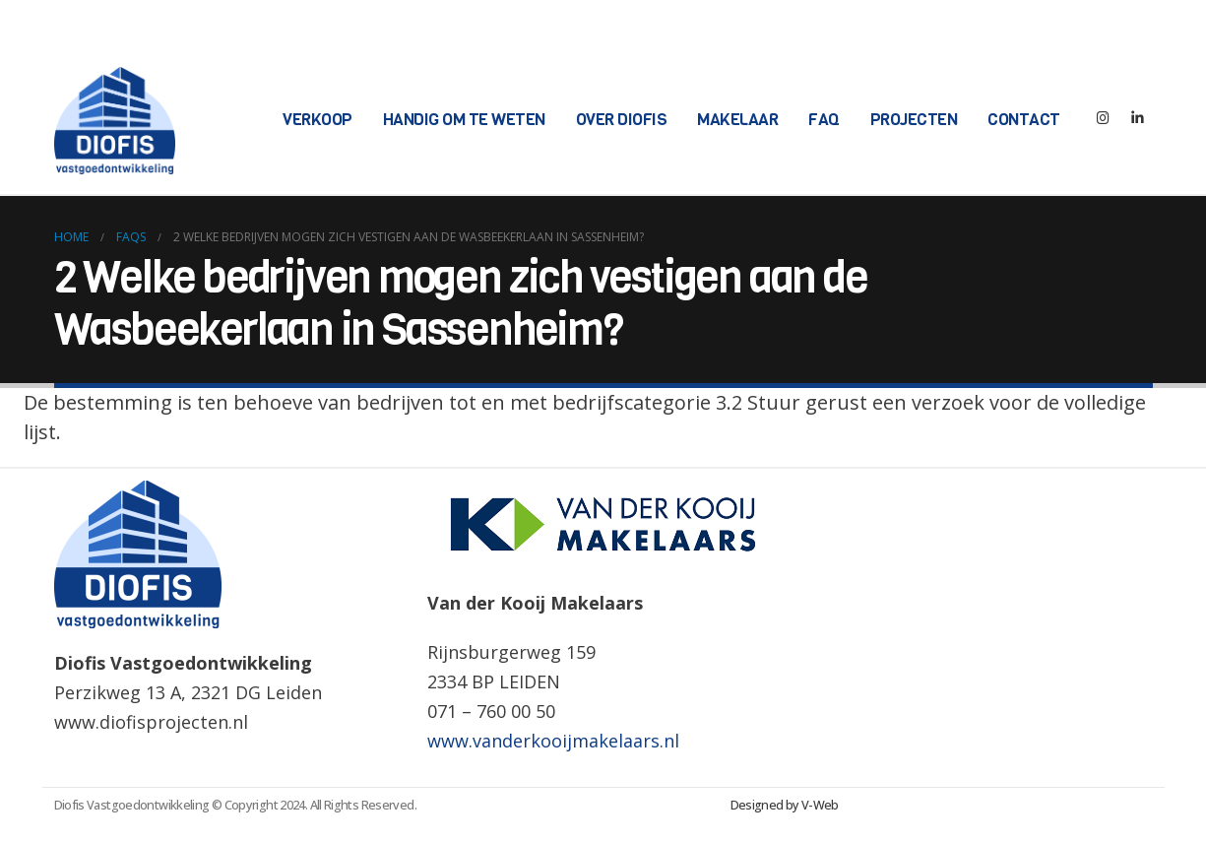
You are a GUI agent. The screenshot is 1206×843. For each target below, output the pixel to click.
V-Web (820, 805)
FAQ (824, 119)
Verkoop (317, 119)
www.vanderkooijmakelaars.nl (553, 740)
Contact (1023, 119)
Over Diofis (621, 119)
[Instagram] (1103, 120)
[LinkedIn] (1138, 120)
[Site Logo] (114, 120)
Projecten (914, 119)
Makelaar (737, 119)
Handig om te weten (464, 119)
